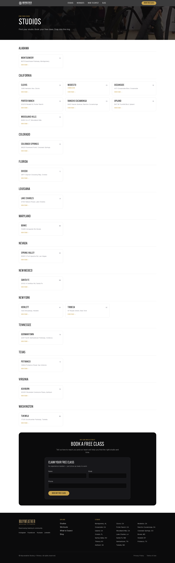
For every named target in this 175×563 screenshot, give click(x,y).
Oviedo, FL (99, 534)
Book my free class (59, 493)
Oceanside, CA (100, 527)
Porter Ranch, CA (122, 527)
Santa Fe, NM (121, 538)
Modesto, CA (142, 524)
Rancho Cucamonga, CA (146, 527)
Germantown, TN (122, 541)
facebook (31, 533)
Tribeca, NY (99, 541)
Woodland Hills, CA (123, 531)
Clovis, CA (120, 524)
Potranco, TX (142, 541)
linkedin (47, 533)
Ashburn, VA (99, 545)
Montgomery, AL (101, 524)
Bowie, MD (141, 534)
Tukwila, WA (120, 545)
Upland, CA (99, 531)
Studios (70, 3)
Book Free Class (149, 3)
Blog (104, 3)
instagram (22, 533)
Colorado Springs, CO (145, 531)
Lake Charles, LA (122, 534)
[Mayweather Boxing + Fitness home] (25, 3)
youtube (40, 533)
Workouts (80, 3)
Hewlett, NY (142, 538)
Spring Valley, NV (101, 538)
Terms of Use (151, 556)
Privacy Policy (139, 556)
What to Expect (93, 3)
